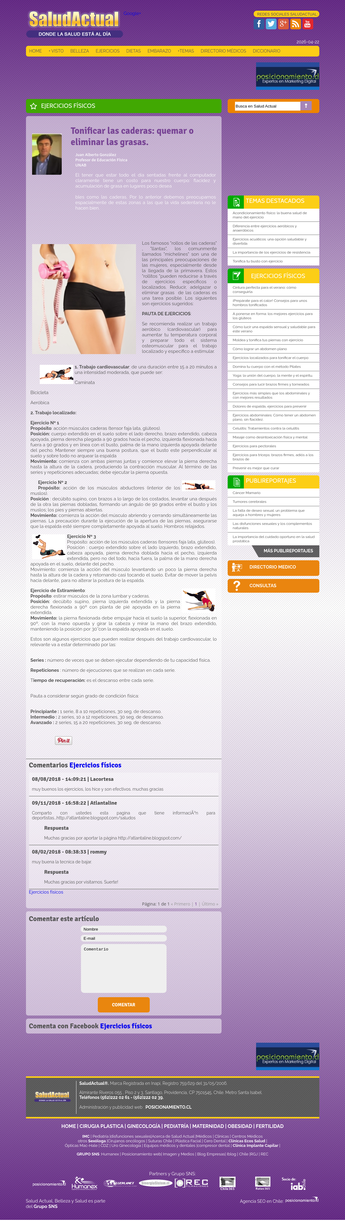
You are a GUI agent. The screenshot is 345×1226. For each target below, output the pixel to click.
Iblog (231, 1154)
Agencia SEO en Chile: (262, 1201)
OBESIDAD (240, 1126)
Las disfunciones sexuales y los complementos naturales (272, 526)
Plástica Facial (188, 1141)
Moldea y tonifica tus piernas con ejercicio (268, 340)
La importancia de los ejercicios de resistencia (271, 252)
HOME (35, 51)
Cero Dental (215, 1141)
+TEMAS (186, 51)
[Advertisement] (137, 76)
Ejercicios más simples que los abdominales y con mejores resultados (271, 395)
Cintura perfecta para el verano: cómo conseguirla (264, 289)
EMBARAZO (159, 51)
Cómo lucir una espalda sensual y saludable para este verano (274, 329)
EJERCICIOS (107, 51)
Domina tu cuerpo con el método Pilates (267, 366)
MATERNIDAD (208, 1126)
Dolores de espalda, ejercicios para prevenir (270, 406)
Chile (243, 1154)
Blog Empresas (210, 1154)
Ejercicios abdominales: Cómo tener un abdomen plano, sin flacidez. (274, 417)
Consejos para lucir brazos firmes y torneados (271, 384)
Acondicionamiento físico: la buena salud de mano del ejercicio (270, 215)
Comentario (124, 968)
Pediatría (100, 1136)
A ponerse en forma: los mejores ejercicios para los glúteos (273, 316)
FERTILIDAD (270, 1126)
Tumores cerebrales (249, 502)
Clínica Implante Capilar (255, 1145)
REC (264, 1154)
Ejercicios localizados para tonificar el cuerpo (271, 358)
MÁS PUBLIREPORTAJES (288, 550)
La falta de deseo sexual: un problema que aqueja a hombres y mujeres (269, 512)
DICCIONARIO (266, 51)
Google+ (132, 13)
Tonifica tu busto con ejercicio (258, 261)
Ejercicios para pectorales (254, 446)
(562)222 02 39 (148, 1097)
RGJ (254, 1154)
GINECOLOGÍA (143, 1126)
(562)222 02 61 (115, 1097)
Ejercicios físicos (68, 105)
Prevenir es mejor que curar (256, 468)
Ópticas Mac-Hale (81, 1145)
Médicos (204, 1136)
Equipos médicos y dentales (170, 1145)
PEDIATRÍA (176, 1126)
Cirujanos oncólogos (126, 1141)
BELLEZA (79, 51)
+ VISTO (56, 51)
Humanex (110, 1154)
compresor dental (213, 1145)
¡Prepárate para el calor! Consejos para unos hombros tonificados (270, 302)
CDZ (104, 1145)
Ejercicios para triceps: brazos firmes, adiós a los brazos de (273, 457)
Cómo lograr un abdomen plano (260, 349)
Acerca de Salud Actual (173, 1136)
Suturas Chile (160, 1141)
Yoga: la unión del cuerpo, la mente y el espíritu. (273, 375)
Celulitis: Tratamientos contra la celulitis (266, 428)
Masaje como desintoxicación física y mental (270, 437)
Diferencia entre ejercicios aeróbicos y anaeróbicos (265, 228)
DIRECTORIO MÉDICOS (223, 51)
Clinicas (222, 1136)
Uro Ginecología (126, 1145)
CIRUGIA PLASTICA (101, 1126)
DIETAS (133, 51)
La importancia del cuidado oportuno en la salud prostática (274, 539)
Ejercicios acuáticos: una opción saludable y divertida (270, 241)
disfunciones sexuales (131, 1136)
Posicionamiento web (141, 1154)
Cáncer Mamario (247, 493)
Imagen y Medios (178, 1154)
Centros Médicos (247, 1136)
